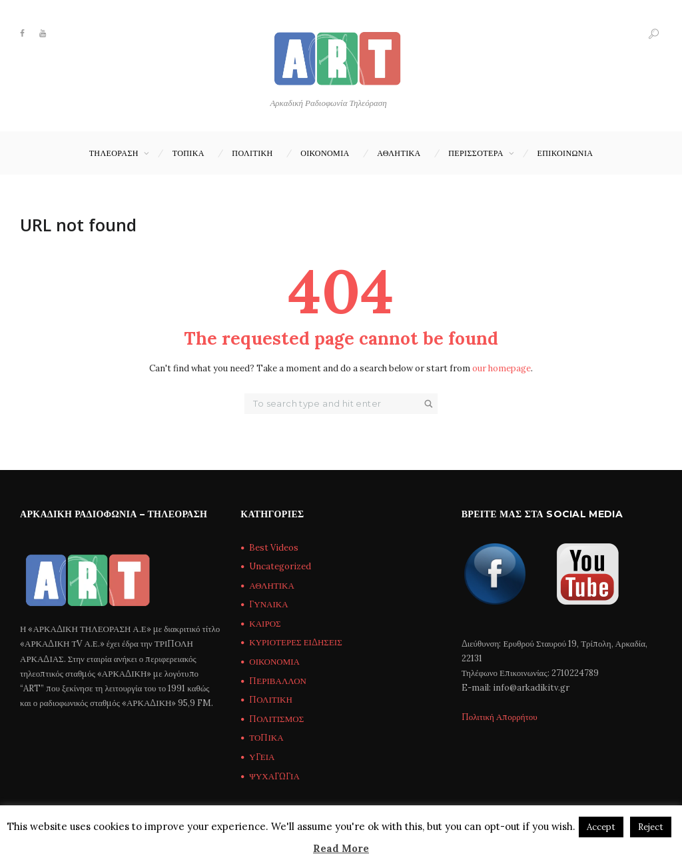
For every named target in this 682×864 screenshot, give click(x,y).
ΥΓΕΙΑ (261, 757)
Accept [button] (601, 827)
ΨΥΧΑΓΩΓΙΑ (274, 776)
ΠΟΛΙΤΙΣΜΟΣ (276, 719)
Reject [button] (650, 827)
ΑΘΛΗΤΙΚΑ (399, 153)
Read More (341, 848)
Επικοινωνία (565, 153)
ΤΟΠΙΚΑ (188, 153)
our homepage (501, 368)
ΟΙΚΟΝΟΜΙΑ (324, 153)
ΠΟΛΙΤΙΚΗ (252, 153)
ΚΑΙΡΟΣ (264, 623)
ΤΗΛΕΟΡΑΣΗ (114, 153)
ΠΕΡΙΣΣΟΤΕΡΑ (476, 153)
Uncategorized (280, 566)
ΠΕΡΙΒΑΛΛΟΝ (277, 681)
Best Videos (273, 547)
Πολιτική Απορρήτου (499, 717)
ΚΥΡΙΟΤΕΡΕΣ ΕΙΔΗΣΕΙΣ (295, 642)
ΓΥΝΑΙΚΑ (268, 604)
